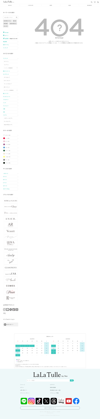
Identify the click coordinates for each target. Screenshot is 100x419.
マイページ (22, 384)
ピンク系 (7, 141)
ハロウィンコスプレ (8, 118)
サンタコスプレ (7, 121)
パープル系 (7, 144)
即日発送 (5, 23)
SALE (69, 5)
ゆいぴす (5, 26)
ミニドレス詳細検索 (8, 68)
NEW (51, 5)
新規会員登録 (53, 387)
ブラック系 (7, 163)
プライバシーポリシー (25, 393)
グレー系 (7, 159)
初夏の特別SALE (13, 23)
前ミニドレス (7, 87)
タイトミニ (6, 61)
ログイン (22, 387)
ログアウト (52, 384)
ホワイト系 (7, 135)
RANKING (89, 5)
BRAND (10, 5)
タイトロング (7, 77)
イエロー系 (7, 156)
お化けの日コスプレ (8, 124)
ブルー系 (7, 147)
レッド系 (7, 138)
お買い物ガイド (23, 390)
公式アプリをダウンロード (50, 408)
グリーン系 (7, 150)
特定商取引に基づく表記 (55, 390)
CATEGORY (30, 5)
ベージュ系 (7, 153)
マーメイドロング (8, 83)
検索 (72, 380)
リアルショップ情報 (54, 393)
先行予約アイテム (7, 20)
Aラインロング (7, 80)
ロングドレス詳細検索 (8, 90)
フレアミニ (6, 64)
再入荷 (14, 20)
